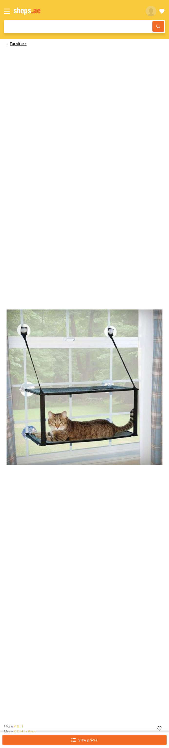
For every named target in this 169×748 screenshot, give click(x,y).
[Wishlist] (162, 11)
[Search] (158, 26)
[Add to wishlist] (159, 728)
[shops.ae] (77, 11)
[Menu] (7, 11)
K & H (18, 726)
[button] (84, 387)
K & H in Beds (25, 731)
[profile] (151, 11)
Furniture (18, 43)
